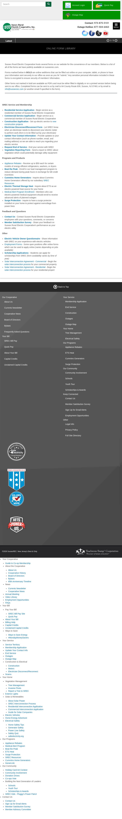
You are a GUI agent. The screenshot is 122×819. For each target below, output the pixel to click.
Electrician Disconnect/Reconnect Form (23, 127)
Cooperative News (12, 314)
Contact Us (70, 398)
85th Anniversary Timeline (19, 581)
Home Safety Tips (16, 725)
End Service (70, 307)
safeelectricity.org (16, 736)
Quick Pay (8, 347)
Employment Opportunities (77, 415)
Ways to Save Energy (17, 635)
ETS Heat (69, 353)
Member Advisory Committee (18, 809)
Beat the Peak (11, 169)
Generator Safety (15, 727)
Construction (71, 313)
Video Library (11, 597)
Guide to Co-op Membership (17, 563)
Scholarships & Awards (75, 390)
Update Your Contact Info (16, 650)
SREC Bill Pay (10, 341)
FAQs (7, 603)
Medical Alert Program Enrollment (19, 192)
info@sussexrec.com (14, 89)
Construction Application (16, 121)
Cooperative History (17, 573)
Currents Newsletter (13, 308)
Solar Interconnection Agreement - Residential (25, 267)
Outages (69, 318)
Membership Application (76, 301)
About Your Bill (10, 353)
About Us (8, 302)
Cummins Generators (74, 358)
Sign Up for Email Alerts (76, 410)
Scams (8, 674)
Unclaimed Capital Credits (15, 365)
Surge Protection (72, 364)
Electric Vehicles (12, 715)
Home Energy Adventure (16, 718)
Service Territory (12, 645)
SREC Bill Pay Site (16, 614)
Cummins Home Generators (17, 760)
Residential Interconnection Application (25, 706)
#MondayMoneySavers (18, 638)
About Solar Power (16, 701)
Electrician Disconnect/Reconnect (23, 671)
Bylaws (7, 326)
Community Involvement (76, 373)
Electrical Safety (72, 338)
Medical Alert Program (15, 746)
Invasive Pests (14, 688)
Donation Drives (12, 776)
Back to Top (63, 287)
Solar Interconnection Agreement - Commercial (25, 261)
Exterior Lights (11, 694)
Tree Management (73, 333)
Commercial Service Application (20, 116)
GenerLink (10, 763)
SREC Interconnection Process (22, 704)
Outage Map (70, 324)
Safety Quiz (13, 733)
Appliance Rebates (13, 163)
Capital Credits (10, 359)
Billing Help (10, 622)
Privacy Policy (71, 430)
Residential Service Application (19, 110)
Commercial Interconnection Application (25, 709)
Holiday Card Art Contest (16, 770)
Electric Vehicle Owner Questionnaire (22, 239)
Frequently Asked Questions (16, 332)
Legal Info (69, 424)
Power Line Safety (16, 730)
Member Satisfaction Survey (77, 404)
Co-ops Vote (10, 778)
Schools (69, 378)
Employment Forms (13, 244)
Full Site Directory (73, 435)
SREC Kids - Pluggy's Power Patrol (21, 794)
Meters (11, 668)
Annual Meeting (12, 594)
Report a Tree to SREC (18, 691)
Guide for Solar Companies (20, 712)
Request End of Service (16, 147)
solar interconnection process (18, 264)
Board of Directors (12, 320)
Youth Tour (70, 384)
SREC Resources (13, 757)
